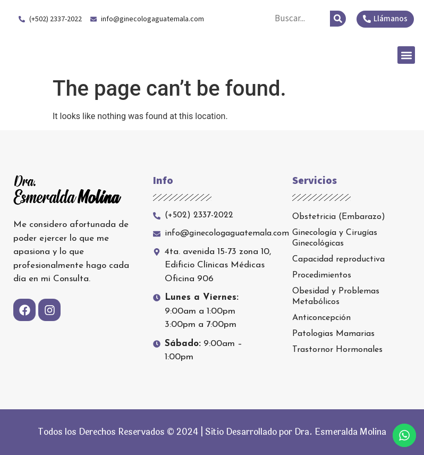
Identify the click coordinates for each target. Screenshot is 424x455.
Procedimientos (321, 275)
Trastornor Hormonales (337, 350)
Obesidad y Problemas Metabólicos (335, 296)
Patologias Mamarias (333, 334)
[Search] (338, 19)
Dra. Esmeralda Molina (94, 54)
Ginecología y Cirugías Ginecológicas (334, 238)
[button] (406, 55)
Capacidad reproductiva (338, 259)
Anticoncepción (321, 318)
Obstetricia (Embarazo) (338, 217)
